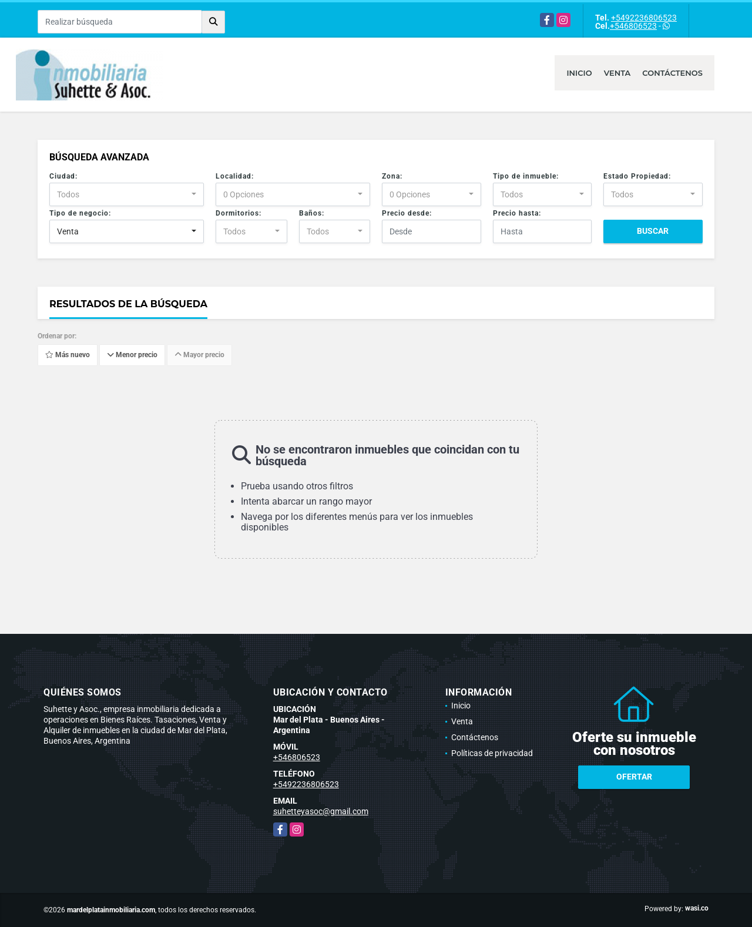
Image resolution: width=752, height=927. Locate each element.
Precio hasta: (517, 213)
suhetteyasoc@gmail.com (320, 811)
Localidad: (235, 176)
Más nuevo (67, 355)
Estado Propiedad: (637, 176)
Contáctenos (672, 73)
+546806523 (633, 26)
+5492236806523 (644, 17)
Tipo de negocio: (80, 213)
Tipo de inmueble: (526, 176)
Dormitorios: (238, 213)
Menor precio (132, 355)
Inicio (579, 73)
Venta (617, 73)
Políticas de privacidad (492, 753)
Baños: (311, 213)
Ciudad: (63, 176)
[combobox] (126, 194)
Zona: (392, 176)
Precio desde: (407, 213)
